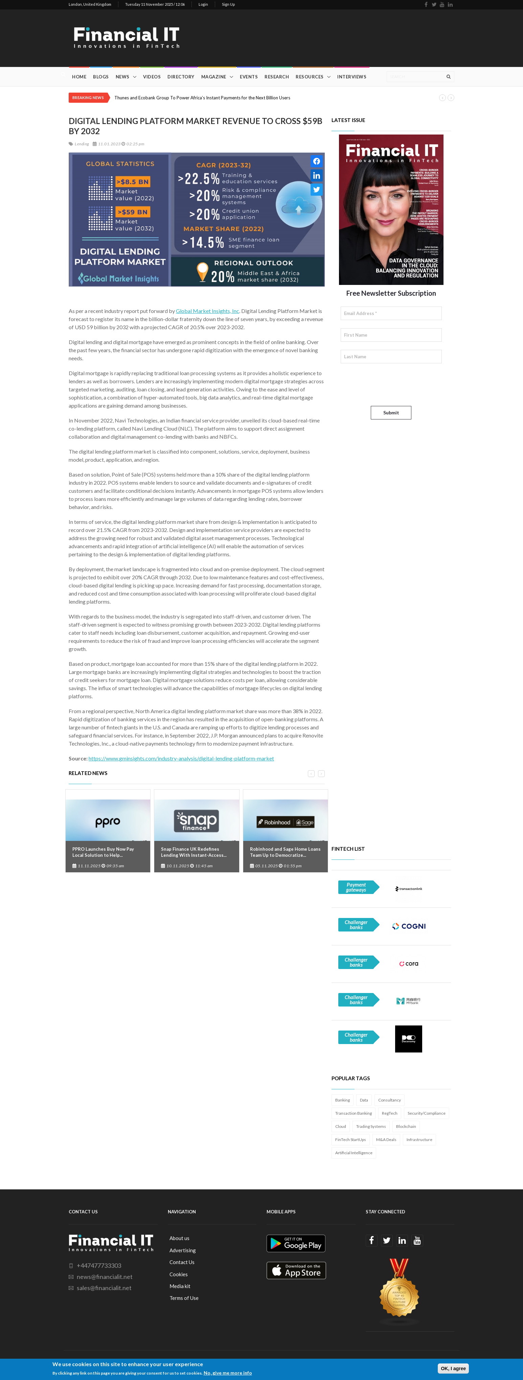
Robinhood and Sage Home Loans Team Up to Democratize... (285, 852)
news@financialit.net (105, 1276)
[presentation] (392, 384)
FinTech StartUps (350, 1139)
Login (203, 4)
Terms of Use (184, 1298)
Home (79, 76)
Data (364, 1100)
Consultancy (389, 1100)
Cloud (340, 1126)
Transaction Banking (353, 1113)
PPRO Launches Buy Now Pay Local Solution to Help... (103, 852)
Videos (152, 76)
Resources (310, 76)
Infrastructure (419, 1139)
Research (277, 76)
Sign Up (228, 4)
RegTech (389, 1113)
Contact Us (182, 1262)
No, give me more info (228, 1373)
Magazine (213, 76)
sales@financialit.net (104, 1287)
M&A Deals (386, 1139)
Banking (342, 1100)
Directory (181, 76)
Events (249, 76)
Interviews (351, 76)
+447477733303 (99, 1265)
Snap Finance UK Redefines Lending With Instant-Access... (194, 852)
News (123, 76)
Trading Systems (371, 1126)
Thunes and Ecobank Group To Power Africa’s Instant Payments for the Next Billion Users (202, 97)
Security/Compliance (427, 1113)
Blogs (101, 76)
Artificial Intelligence (353, 1152)
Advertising (182, 1250)
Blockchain (406, 1126)
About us (179, 1238)
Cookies (178, 1274)
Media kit (179, 1286)
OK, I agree (453, 1368)
